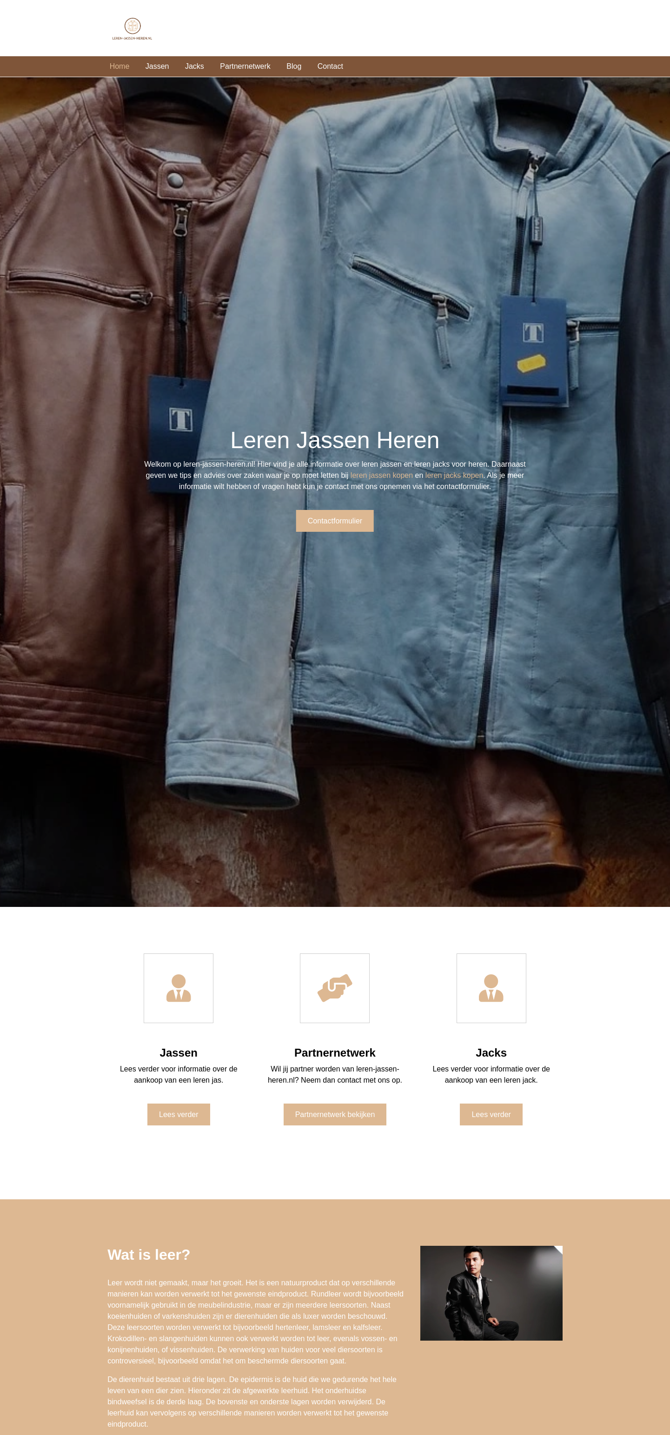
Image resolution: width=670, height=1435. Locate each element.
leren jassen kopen (382, 475)
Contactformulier (335, 521)
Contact (330, 66)
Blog (293, 66)
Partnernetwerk (245, 66)
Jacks (194, 66)
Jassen (157, 66)
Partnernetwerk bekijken (335, 1114)
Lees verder (179, 1114)
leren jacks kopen (454, 475)
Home (120, 66)
